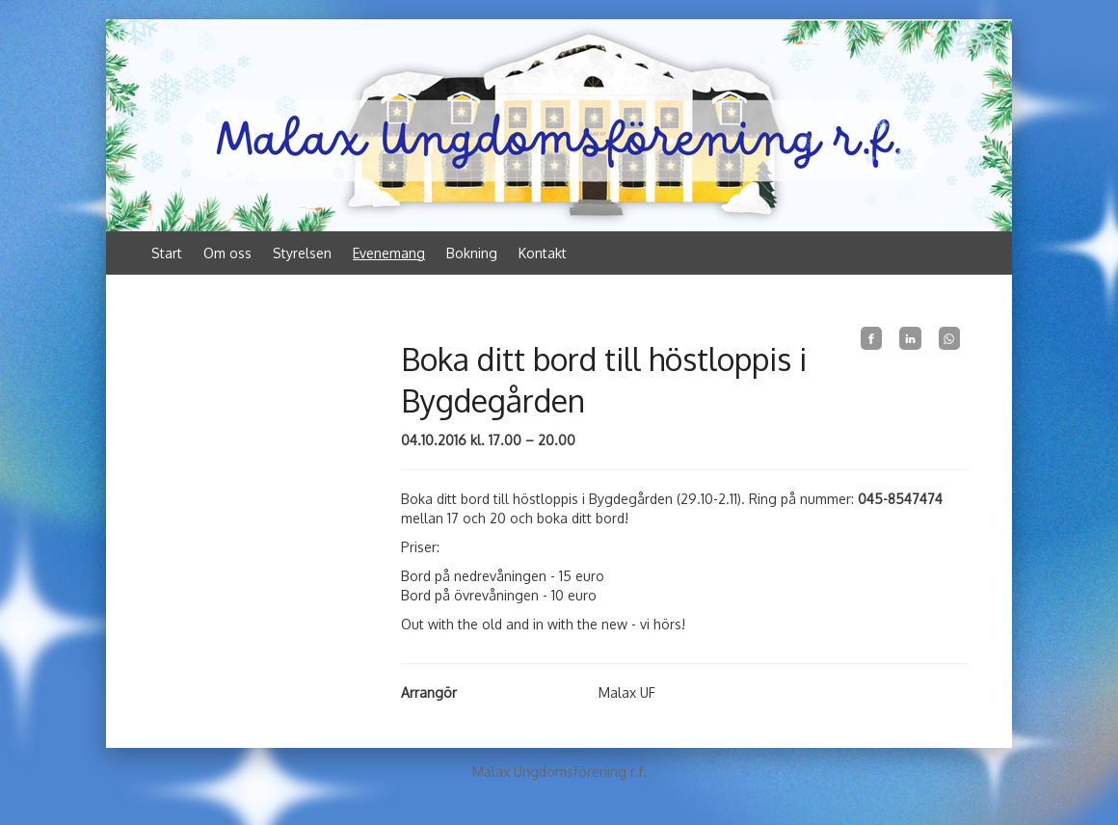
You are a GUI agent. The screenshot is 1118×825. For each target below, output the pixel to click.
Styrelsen (302, 253)
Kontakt (543, 253)
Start (166, 253)
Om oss (227, 253)
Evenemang (389, 253)
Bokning (471, 253)
